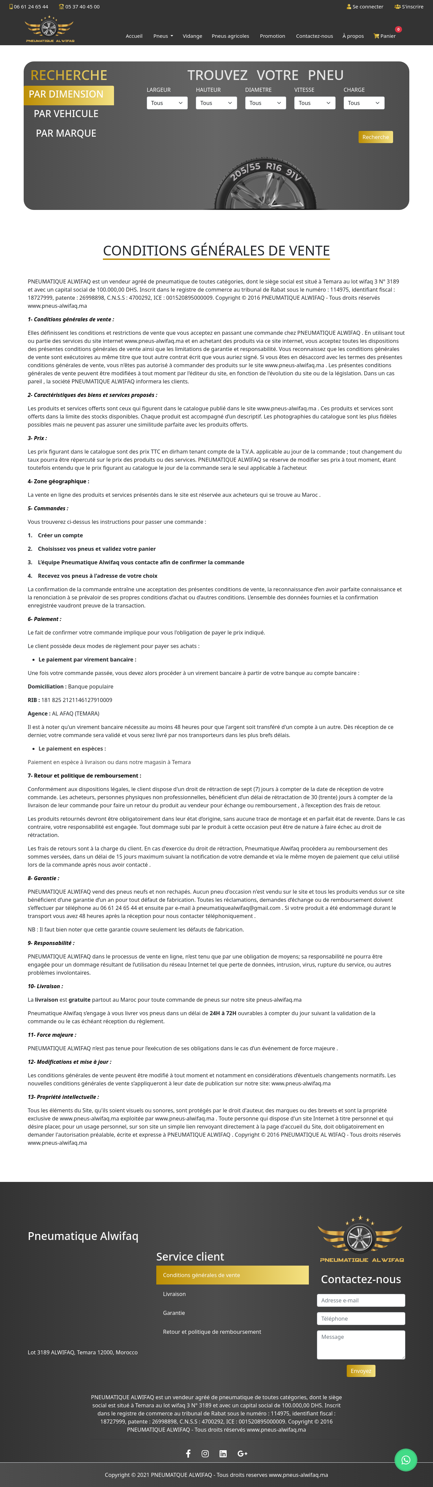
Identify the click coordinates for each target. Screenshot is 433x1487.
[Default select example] (167, 103)
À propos (353, 35)
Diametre (258, 89)
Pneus (161, 35)
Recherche (376, 137)
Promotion (273, 35)
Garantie (174, 1313)
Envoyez (361, 1371)
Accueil (134, 35)
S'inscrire (409, 6)
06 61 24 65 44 (28, 6)
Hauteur (208, 89)
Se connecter (365, 6)
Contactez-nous (314, 35)
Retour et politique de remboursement (212, 1331)
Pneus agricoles (230, 35)
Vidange (192, 35)
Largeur (159, 89)
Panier (385, 34)
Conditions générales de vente (201, 1275)
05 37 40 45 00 (79, 6)
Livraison (174, 1294)
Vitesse (304, 89)
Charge (354, 89)
